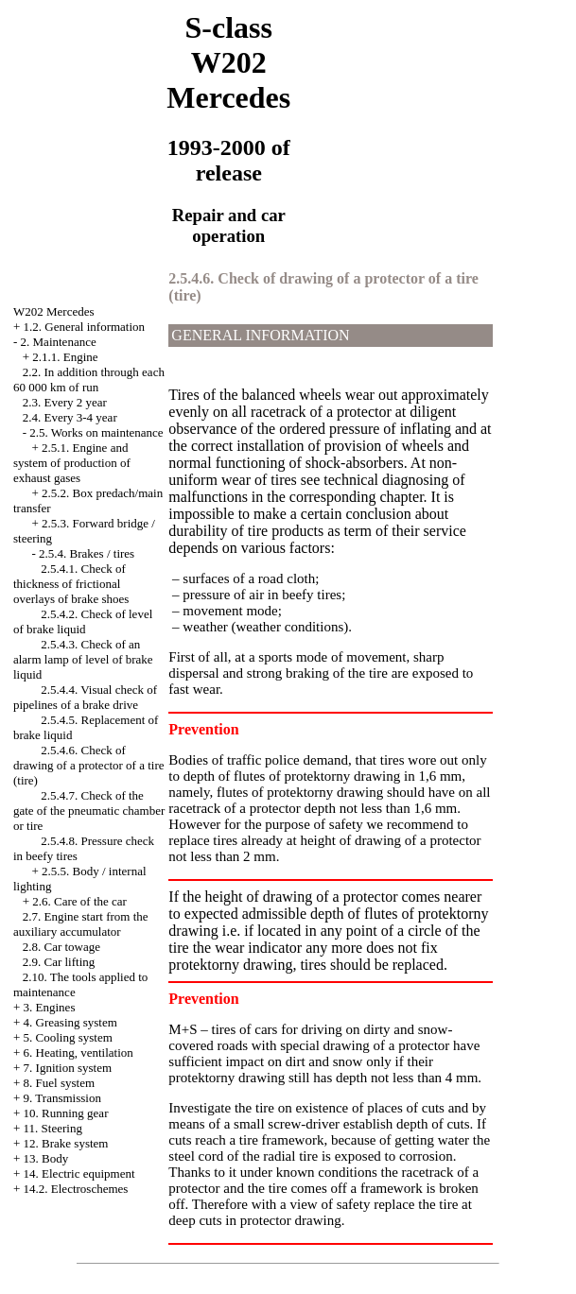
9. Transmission (62, 1098)
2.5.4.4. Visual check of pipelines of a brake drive (85, 697)
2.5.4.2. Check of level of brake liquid (82, 621)
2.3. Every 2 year (65, 402)
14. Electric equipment (79, 1173)
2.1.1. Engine (64, 357)
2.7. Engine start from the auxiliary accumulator (80, 924)
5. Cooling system (68, 1037)
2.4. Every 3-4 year (70, 417)
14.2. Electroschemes (76, 1189)
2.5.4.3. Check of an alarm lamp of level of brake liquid (83, 659)
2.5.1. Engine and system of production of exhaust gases (72, 462)
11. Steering (53, 1128)
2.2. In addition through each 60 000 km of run (89, 379)
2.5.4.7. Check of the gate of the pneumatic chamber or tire (89, 810)
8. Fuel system (59, 1083)
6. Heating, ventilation (78, 1052)
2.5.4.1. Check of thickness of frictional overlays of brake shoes (71, 583)
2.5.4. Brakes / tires (86, 553)
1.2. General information (85, 326)
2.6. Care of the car (79, 901)
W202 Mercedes (54, 311)
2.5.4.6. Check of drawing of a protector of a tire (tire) (89, 765)
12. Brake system (66, 1143)
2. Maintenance (58, 342)
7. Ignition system (68, 1068)
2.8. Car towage (61, 947)
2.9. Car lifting (59, 962)
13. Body (46, 1158)
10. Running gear (66, 1113)
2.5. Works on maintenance (96, 432)
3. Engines (50, 1007)
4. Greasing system (70, 1022)
